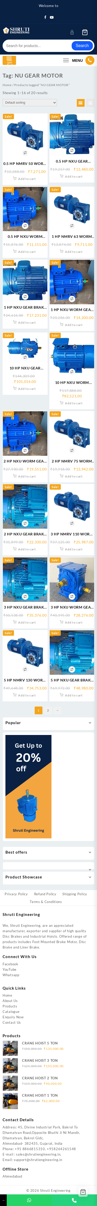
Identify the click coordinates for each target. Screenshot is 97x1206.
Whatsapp (11, 975)
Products (10, 1006)
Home (7, 85)
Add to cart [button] (27, 179)
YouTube (10, 969)
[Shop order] (30, 102)
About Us (10, 1001)
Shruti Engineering (55, 1190)
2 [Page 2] (48, 710)
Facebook (10, 964)
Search (82, 45)
